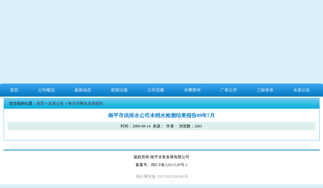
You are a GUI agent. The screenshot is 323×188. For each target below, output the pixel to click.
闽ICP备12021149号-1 (169, 165)
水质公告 (301, 90)
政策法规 (119, 90)
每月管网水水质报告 (85, 103)
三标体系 (265, 90)
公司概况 (46, 90)
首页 (14, 90)
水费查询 (192, 90)
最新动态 (82, 90)
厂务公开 (228, 90)
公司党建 (155, 90)
